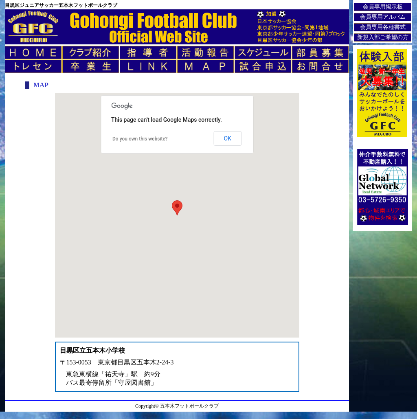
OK (227, 138)
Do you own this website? (140, 139)
